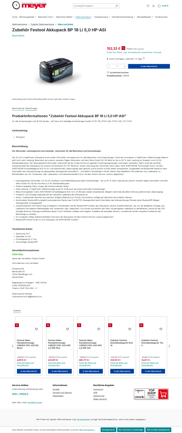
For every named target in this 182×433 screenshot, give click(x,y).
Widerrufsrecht (100, 399)
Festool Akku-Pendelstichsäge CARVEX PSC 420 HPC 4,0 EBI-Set (90, 344)
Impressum (98, 389)
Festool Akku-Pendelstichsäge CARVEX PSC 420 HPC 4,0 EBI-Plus (59, 344)
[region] (57, 71)
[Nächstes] (169, 346)
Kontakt (56, 389)
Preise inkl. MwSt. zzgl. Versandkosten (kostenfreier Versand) (134, 52)
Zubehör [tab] (17, 310)
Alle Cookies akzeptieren (158, 430)
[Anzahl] (117, 66)
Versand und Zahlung (62, 392)
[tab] (18, 108)
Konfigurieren (108, 430)
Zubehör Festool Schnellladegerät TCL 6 (152, 343)
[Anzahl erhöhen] (124, 66)
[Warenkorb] (163, 5)
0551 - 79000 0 (20, 394)
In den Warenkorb (149, 66)
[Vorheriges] (12, 346)
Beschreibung (18, 35)
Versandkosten (83, 419)
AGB (95, 392)
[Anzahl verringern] (109, 66)
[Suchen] (116, 5)
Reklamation (58, 396)
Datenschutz (98, 396)
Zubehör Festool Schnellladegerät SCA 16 (121, 343)
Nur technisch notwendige (131, 430)
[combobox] (93, 5)
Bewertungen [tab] (31, 108)
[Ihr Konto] (153, 5)
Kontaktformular (34, 402)
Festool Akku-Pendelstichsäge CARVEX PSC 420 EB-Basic (28, 344)
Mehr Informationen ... (87, 430)
